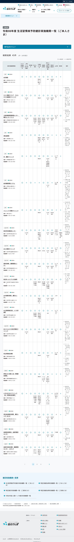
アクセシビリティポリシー (26, 538)
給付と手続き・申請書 (22, 11)
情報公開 (44, 526)
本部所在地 (44, 515)
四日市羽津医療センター (10, 231)
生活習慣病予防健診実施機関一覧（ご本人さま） (20, 484)
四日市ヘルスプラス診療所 (10, 279)
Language (60, 5)
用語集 (43, 532)
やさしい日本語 (68, 1)
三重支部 (26, 503)
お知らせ (60, 526)
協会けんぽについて (62, 523)
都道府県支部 (18, 503)
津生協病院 (6, 136)
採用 (43, 529)
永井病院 (6, 77)
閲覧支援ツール (68, 5)
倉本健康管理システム (9, 183)
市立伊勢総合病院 (8, 353)
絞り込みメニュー (10, 47)
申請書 (59, 520)
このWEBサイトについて (13, 538)
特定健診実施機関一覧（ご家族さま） (18, 490)
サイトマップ (37, 538)
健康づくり (34, 11)
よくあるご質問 (61, 529)
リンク (4, 538)
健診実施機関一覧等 (10, 477)
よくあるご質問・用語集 (46, 11)
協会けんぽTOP (8, 503)
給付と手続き (45, 520)
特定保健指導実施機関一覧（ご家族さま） (54, 490)
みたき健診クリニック (9, 249)
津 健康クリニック (9, 157)
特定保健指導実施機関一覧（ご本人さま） (54, 483)
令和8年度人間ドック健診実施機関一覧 (18, 496)
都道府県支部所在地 (62, 515)
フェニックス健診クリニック (11, 210)
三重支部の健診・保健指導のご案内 (39, 503)
